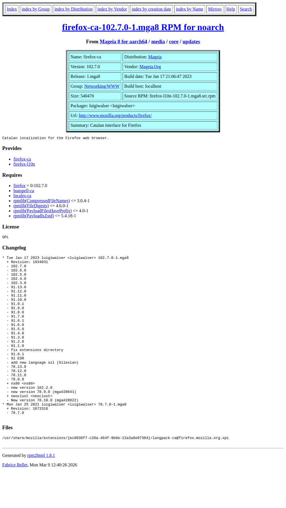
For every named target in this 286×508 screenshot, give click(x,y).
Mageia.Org (150, 66)
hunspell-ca (23, 191)
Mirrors (215, 9)
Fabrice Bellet (14, 501)
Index (12, 9)
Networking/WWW (102, 86)
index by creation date (151, 9)
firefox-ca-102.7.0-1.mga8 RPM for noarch (143, 27)
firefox (19, 186)
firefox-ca (22, 160)
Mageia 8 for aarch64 (123, 41)
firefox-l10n (24, 165)
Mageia (155, 56)
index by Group (35, 9)
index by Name (189, 9)
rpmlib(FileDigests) (31, 206)
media (158, 41)
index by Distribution (73, 9)
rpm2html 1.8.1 (41, 491)
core (173, 41)
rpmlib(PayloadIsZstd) (33, 216)
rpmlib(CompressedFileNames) (41, 201)
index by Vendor (112, 9)
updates (191, 41)
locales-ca (22, 196)
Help (231, 9)
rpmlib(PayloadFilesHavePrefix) (42, 211)
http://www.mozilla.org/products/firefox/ (115, 115)
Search (246, 9)
